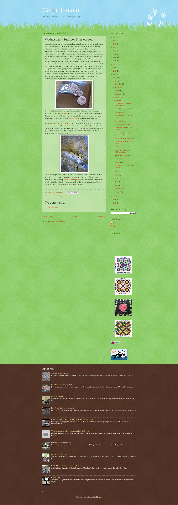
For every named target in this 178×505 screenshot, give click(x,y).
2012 (114, 81)
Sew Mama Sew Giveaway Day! (61, 385)
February (118, 189)
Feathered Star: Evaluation (122, 155)
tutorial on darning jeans (72, 180)
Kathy (115, 226)
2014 (114, 74)
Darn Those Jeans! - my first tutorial (62, 408)
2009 (114, 203)
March (117, 185)
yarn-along (75, 118)
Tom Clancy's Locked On (61, 123)
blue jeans (53, 196)
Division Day (118, 162)
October (117, 91)
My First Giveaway (57, 396)
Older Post (101, 216)
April (117, 182)
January (117, 192)
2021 (114, 51)
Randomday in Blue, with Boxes (124, 124)
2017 (114, 64)
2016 (114, 68)
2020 (114, 54)
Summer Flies (62, 113)
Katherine (116, 223)
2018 (114, 61)
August (117, 97)
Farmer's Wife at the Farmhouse (61, 443)
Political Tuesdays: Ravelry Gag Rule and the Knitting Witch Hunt (72, 419)
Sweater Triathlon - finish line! (124, 138)
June (116, 175)
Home (74, 216)
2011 (114, 196)
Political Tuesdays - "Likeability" (124, 109)
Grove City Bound (120, 121)
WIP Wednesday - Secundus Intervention (123, 104)
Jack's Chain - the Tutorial (59, 373)
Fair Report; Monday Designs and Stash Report (123, 134)
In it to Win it (118, 147)
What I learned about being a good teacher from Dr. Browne (70, 431)
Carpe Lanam (60, 10)
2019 (114, 57)
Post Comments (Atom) (58, 221)
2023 (114, 44)
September (118, 94)
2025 (114, 37)
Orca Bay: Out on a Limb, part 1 (61, 454)
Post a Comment (53, 207)
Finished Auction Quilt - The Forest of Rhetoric (66, 466)
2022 (114, 47)
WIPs (58, 196)
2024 (114, 41)
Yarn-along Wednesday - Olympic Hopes (122, 151)
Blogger (98, 497)
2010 (114, 200)
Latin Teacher (55, 477)
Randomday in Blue (120, 159)
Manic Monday (119, 112)
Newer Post (47, 216)
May (116, 178)
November (118, 87)
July (116, 172)
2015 (114, 71)
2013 (114, 78)
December (118, 84)
